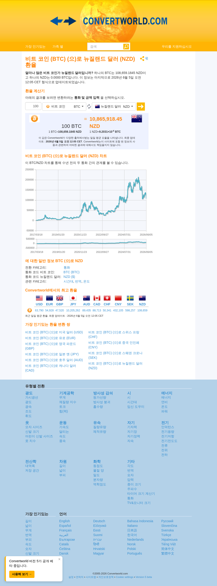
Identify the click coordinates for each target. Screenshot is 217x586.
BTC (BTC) (72, 272)
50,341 (107, 310)
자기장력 (133, 436)
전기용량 (167, 431)
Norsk (131, 544)
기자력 (132, 427)
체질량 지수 (67, 402)
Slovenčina (169, 526)
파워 (164, 411)
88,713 (97, 310)
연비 (164, 402)
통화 (67, 267)
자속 (130, 441)
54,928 (49, 310)
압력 (130, 480)
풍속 (62, 441)
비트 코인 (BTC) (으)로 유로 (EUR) (50, 338)
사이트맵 (91, 577)
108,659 (142, 310)
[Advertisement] (173, 125)
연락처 (80, 577)
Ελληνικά (99, 526)
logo (108, 21)
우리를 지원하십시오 (177, 46)
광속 (28, 406)
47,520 (60, 310)
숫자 (130, 475)
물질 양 (98, 470)
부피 (62, 475)
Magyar (98, 553)
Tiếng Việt (168, 544)
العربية (63, 535)
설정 (71, 577)
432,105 (118, 310)
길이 (62, 466)
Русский (167, 521)
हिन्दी (96, 544)
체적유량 (99, 431)
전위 (164, 450)
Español (65, 526)
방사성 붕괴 (101, 402)
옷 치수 (30, 441)
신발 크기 (32, 431)
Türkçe (166, 535)
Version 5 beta (144, 577)
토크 (62, 406)
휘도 (28, 416)
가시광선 (31, 397)
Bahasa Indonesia (140, 521)
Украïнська (169, 539)
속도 (62, 436)
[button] (64, 106)
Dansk (63, 553)
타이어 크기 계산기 (141, 493)
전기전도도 (169, 441)
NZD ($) (69, 277)
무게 (62, 397)
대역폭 (30, 466)
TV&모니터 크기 (139, 503)
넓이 (62, 470)
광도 (28, 402)
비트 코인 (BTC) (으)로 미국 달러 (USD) (54, 332)
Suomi (97, 535)
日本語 (132, 530)
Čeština (64, 549)
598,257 (130, 310)
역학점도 (99, 484)
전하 (164, 455)
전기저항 (167, 436)
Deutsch (99, 521)
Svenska (167, 530)
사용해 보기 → (22, 574)
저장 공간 (32, 470)
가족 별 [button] (58, 46)
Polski (131, 549)
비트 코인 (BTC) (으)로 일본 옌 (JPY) (52, 354)
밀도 (96, 475)
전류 (164, 445)
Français (65, 530)
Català (63, 544)
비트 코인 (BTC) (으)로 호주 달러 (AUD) (54, 360)
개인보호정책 (106, 577)
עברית (97, 539)
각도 (130, 466)
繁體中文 (167, 553)
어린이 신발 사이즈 (39, 436)
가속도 (64, 427)
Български (67, 539)
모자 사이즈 (33, 427)
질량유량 (99, 427)
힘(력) (63, 411)
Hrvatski (99, 549)
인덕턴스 (167, 427)
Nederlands (135, 539)
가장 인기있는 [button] (35, 46)
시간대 (68, 281)
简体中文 (167, 549)
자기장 (132, 431)
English (64, 521)
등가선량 (99, 397)
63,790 (39, 310)
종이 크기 (134, 484)
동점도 (98, 466)
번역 (78, 281)
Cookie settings (124, 577)
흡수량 (98, 406)
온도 (86, 281)
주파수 (132, 489)
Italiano (132, 526)
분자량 (98, 480)
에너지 (166, 397)
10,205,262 (73, 310)
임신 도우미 (135, 406)
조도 (28, 411)
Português (134, 553)
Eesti (96, 530)
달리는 (64, 431)
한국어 (132, 535)
